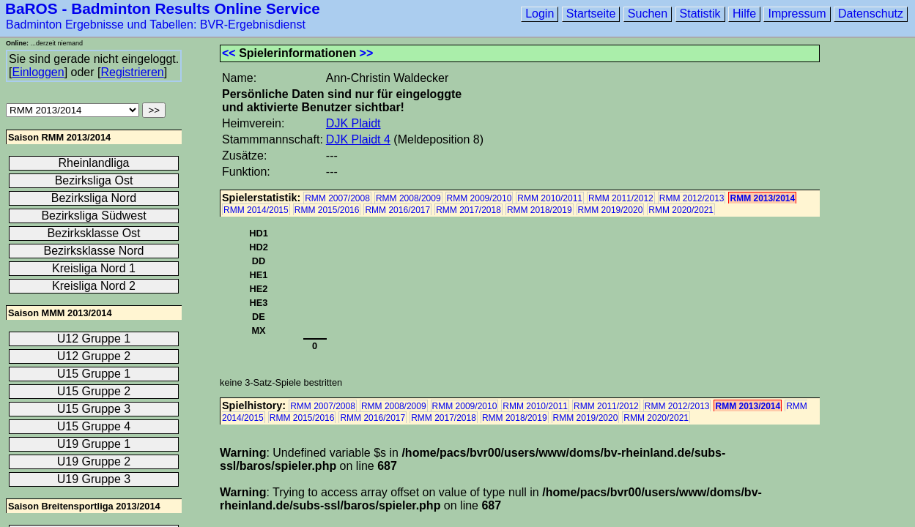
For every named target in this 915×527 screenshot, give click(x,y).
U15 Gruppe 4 (94, 426)
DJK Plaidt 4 (358, 139)
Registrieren (131, 72)
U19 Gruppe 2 (94, 461)
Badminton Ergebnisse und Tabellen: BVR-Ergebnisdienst (155, 24)
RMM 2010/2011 (549, 198)
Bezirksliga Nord (93, 198)
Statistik (700, 13)
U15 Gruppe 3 (94, 409)
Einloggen (38, 72)
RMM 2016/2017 (397, 210)
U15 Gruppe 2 (94, 391)
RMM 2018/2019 (539, 210)
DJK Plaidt (353, 123)
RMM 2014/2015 (256, 210)
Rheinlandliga (94, 163)
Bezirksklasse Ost (93, 233)
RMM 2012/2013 (692, 198)
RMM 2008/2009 (408, 198)
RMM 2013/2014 (762, 198)
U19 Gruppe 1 (94, 444)
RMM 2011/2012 (620, 198)
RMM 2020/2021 (681, 210)
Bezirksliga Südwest (93, 215)
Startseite (591, 13)
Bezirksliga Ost (94, 180)
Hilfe (744, 13)
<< (229, 53)
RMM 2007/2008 (337, 198)
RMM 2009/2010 (479, 198)
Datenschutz (870, 13)
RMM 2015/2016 (327, 210)
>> (367, 53)
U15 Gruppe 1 (94, 373)
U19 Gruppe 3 (94, 479)
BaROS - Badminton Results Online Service (162, 8)
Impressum (797, 13)
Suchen (647, 13)
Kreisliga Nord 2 (94, 286)
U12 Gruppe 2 (94, 356)
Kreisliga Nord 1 (94, 268)
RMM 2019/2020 (610, 210)
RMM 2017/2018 (468, 210)
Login (539, 13)
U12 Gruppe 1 (94, 338)
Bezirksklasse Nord (94, 250)
